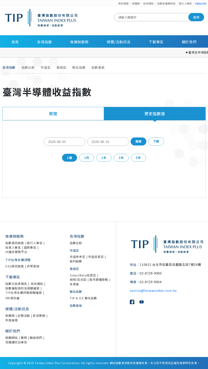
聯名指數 (78, 67)
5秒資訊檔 (12, 298)
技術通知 (148, 3)
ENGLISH (200, 3)
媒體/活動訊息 (119, 41)
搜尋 (196, 17)
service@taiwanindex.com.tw (153, 290)
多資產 (74, 284)
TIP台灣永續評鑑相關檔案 (23, 292)
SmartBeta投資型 (83, 275)
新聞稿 (136, 3)
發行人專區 (185, 3)
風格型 (61, 67)
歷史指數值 (155, 113)
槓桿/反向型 (78, 279)
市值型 (45, 67)
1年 (104, 158)
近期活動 (24, 315)
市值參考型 (77, 257)
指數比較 (28, 67)
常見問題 (123, 3)
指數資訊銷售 (14, 243)
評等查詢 (33, 266)
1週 (69, 158)
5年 (138, 158)
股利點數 (76, 261)
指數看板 (98, 67)
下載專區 (156, 41)
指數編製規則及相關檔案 (22, 288)
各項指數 (44, 41)
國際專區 (30, 247)
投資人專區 (13, 247)
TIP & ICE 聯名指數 (83, 298)
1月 (86, 158)
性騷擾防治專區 (16, 342)
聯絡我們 (36, 338)
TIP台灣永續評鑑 (18, 259)
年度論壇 (11, 320)
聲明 (24, 338)
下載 (156, 141)
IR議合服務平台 (16, 252)
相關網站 (11, 338)
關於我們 (189, 41)
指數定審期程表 (166, 3)
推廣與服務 (79, 41)
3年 (121, 158)
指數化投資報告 (16, 284)
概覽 (53, 113)
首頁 (15, 41)
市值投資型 (96, 257)
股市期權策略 (98, 279)
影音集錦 (39, 315)
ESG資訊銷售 (14, 266)
